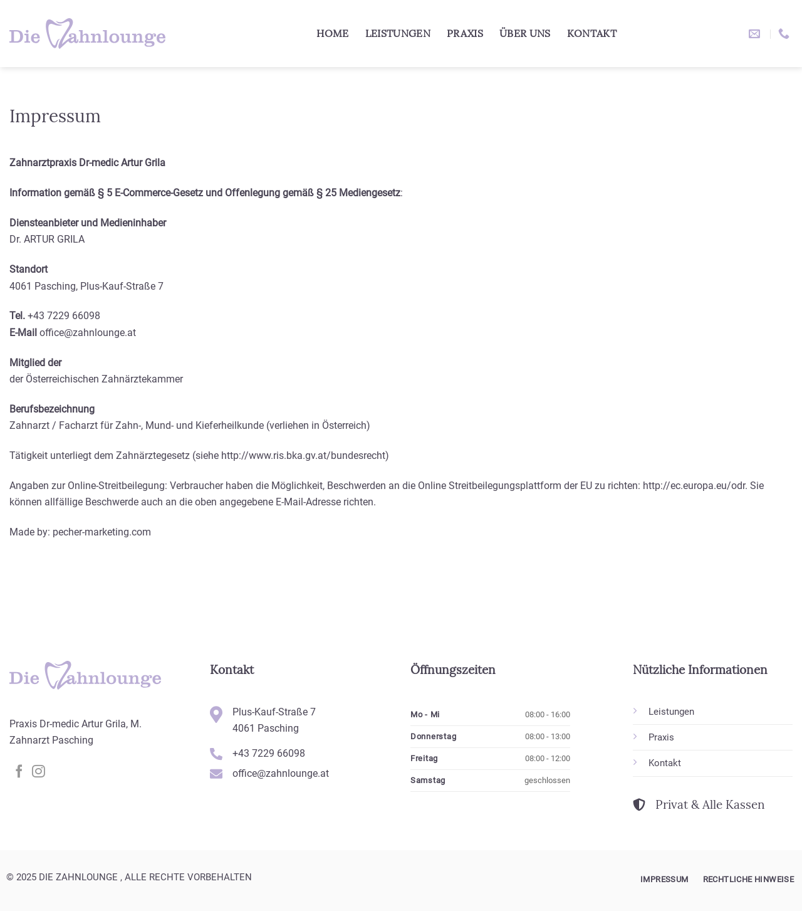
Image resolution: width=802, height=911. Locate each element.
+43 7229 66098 (64, 316)
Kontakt (592, 33)
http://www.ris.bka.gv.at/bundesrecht (303, 455)
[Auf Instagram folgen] (38, 772)
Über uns (525, 33)
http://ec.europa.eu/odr (694, 486)
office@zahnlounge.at (87, 333)
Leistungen (397, 33)
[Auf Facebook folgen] (19, 772)
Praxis (465, 33)
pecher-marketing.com (102, 532)
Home (332, 33)
